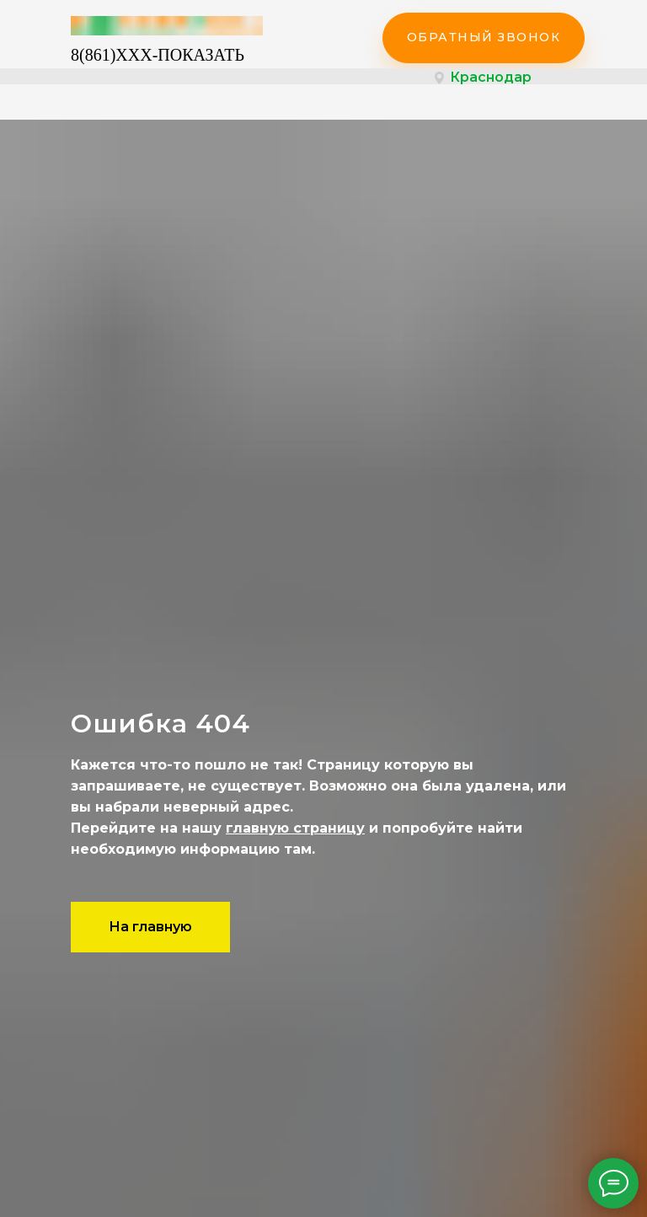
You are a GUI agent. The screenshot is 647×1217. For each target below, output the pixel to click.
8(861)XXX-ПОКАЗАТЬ (157, 55)
